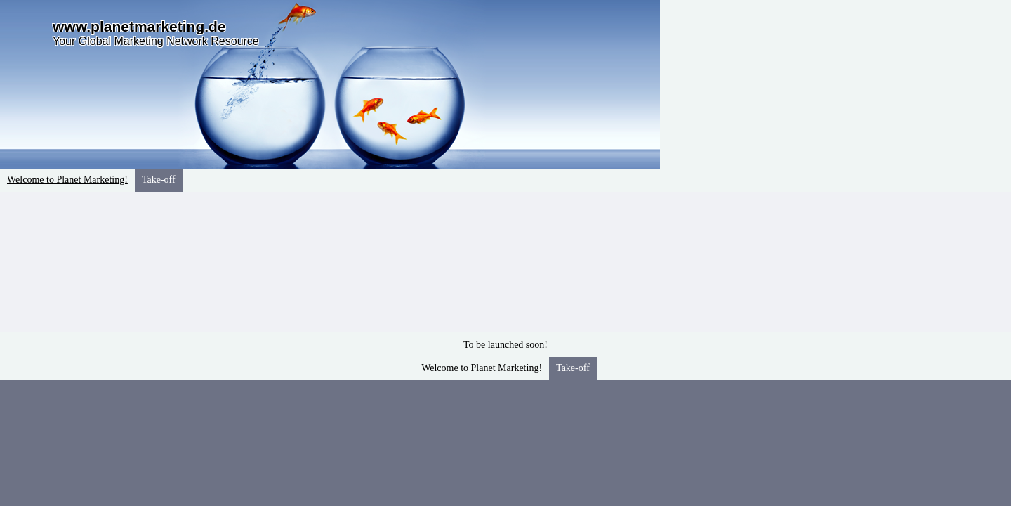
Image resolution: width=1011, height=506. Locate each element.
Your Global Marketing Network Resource (156, 41)
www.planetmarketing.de (139, 26)
